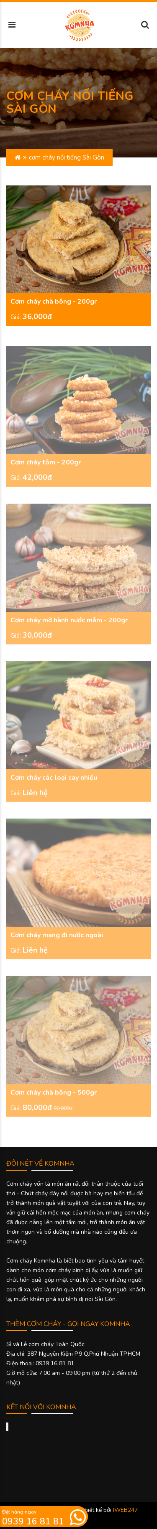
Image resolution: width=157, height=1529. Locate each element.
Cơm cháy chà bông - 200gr (53, 302)
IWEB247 (125, 1510)
